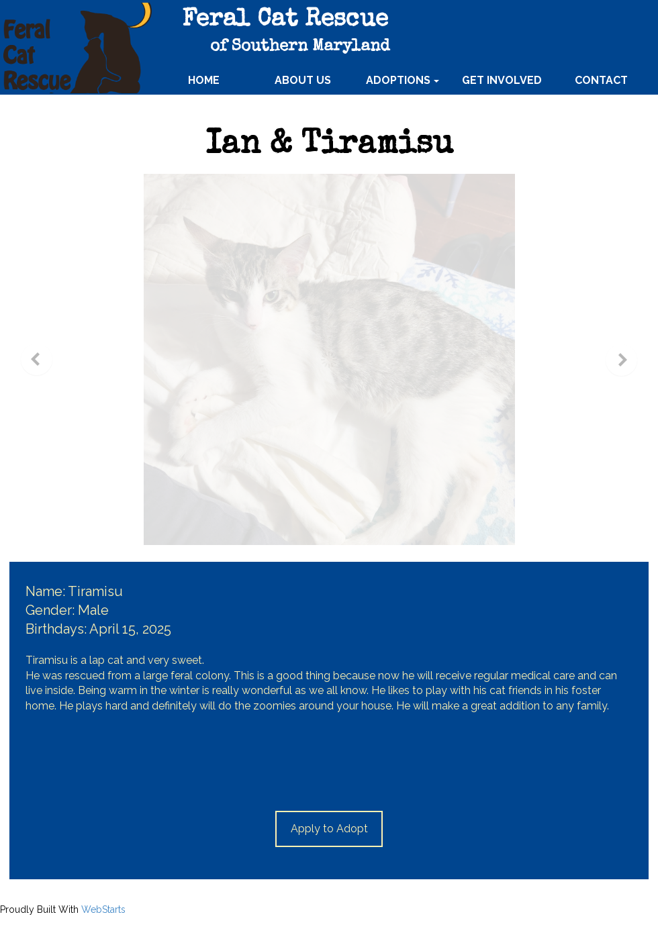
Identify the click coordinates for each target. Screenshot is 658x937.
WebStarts (103, 909)
